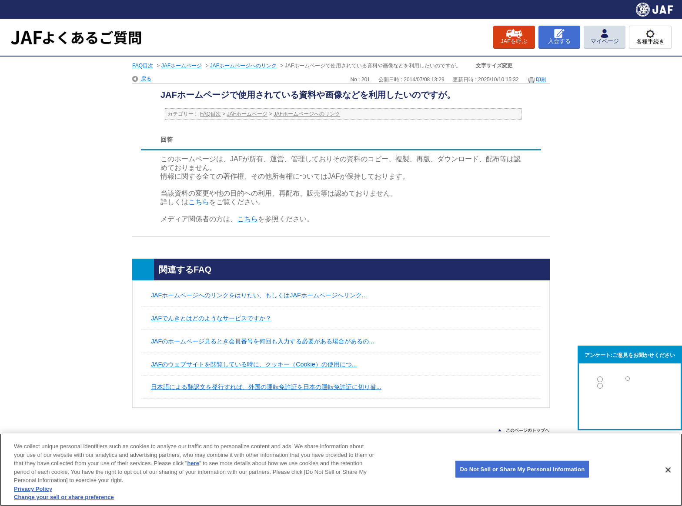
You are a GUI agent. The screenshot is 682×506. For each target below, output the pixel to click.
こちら (198, 202)
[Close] (668, 469)
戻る (146, 79)
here (193, 463)
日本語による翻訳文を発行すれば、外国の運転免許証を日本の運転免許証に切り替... (266, 386)
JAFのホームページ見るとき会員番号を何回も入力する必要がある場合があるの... (262, 341)
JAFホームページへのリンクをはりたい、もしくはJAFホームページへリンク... (259, 295)
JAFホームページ (181, 66)
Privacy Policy (33, 489)
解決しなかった (630, 410)
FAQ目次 (142, 66)
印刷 (541, 80)
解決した (630, 381)
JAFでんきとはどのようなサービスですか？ (211, 318)
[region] (341, 469)
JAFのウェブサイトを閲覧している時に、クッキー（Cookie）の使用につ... (254, 364)
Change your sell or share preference (64, 497)
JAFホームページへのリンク (243, 66)
